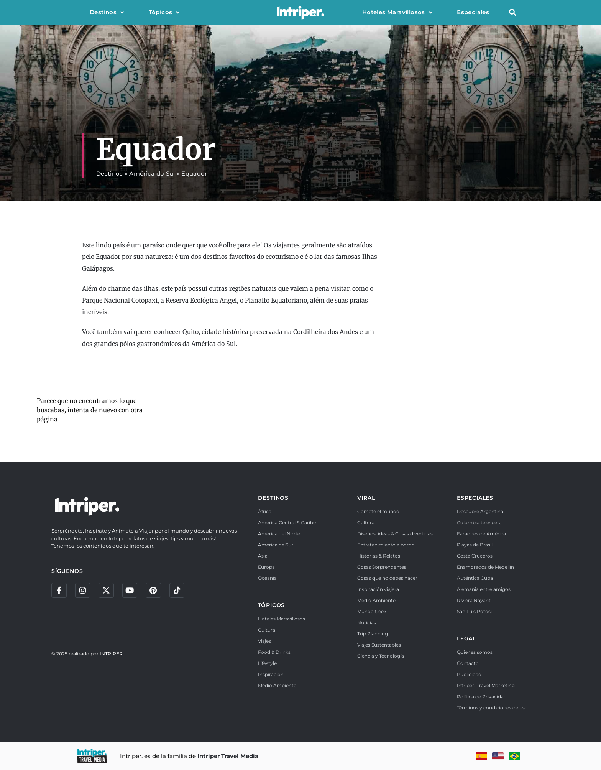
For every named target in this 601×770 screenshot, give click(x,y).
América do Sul (152, 173)
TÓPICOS (271, 605)
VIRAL (366, 497)
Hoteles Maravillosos (397, 12)
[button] (512, 12)
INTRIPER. (112, 654)
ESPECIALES (475, 497)
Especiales (473, 12)
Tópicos (164, 12)
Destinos (107, 12)
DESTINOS (273, 497)
